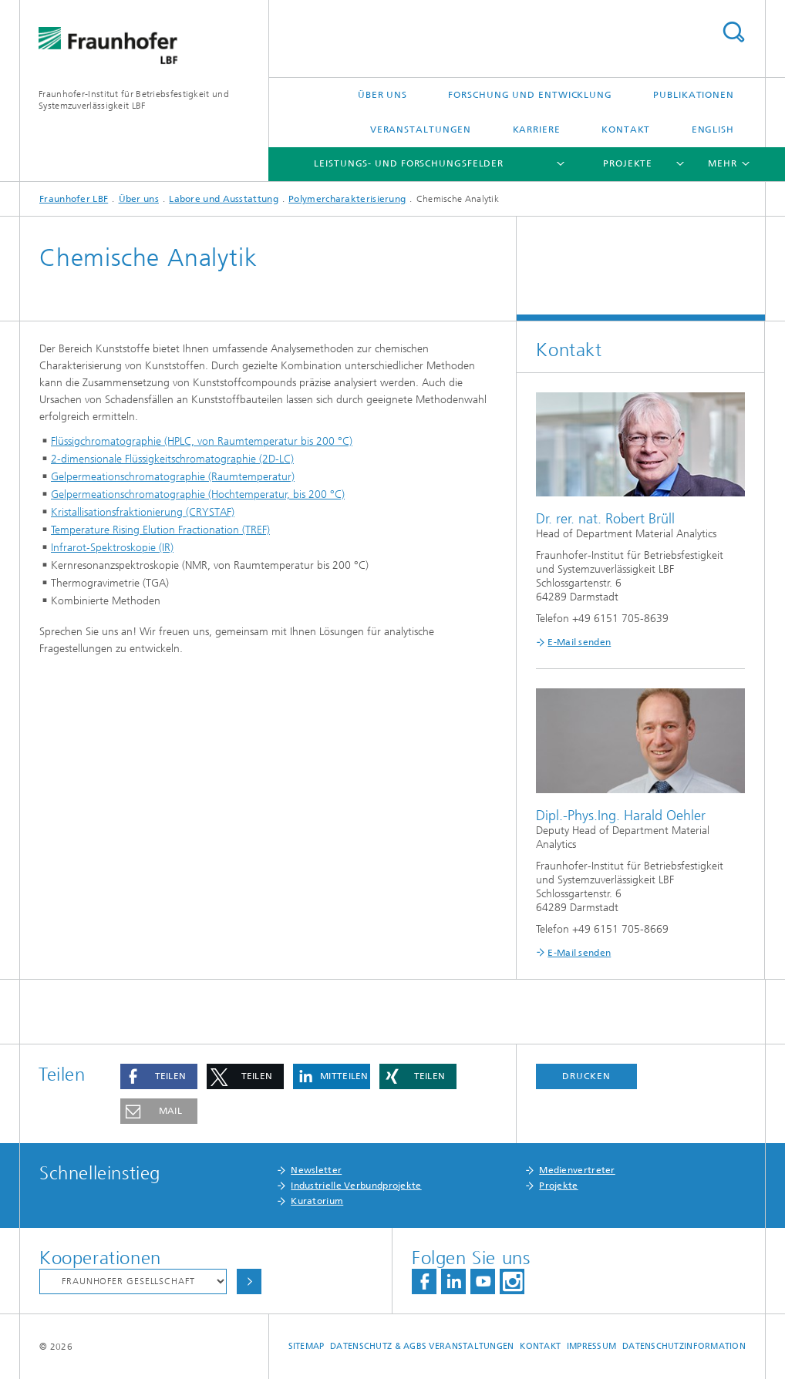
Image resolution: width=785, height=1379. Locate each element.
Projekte (627, 163)
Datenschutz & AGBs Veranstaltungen (422, 1346)
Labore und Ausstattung (223, 198)
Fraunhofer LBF (73, 198)
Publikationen (693, 94)
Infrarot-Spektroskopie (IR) (112, 547)
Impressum (591, 1346)
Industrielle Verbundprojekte (356, 1185)
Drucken (586, 1076)
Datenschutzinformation (684, 1346)
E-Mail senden (579, 642)
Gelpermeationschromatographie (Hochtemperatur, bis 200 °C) (198, 494)
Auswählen (249, 1281)
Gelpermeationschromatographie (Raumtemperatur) (173, 476)
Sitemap (306, 1346)
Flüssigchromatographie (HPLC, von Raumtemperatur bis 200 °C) (201, 441)
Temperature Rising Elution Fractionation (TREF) (160, 529)
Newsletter (316, 1170)
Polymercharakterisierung (347, 198)
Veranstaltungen (421, 129)
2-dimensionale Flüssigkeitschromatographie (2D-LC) (172, 459)
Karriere (537, 129)
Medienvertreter (577, 1170)
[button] (158, 1076)
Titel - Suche (733, 32)
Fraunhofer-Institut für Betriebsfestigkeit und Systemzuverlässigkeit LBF (134, 100)
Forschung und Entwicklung (530, 94)
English (713, 129)
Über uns (382, 94)
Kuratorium (317, 1201)
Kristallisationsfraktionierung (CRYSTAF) (142, 512)
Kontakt (625, 129)
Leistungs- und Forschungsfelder (409, 163)
